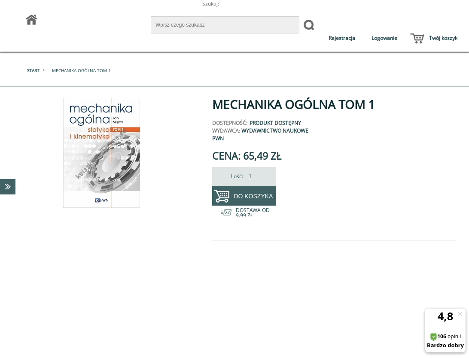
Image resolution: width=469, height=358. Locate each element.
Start (33, 70)
